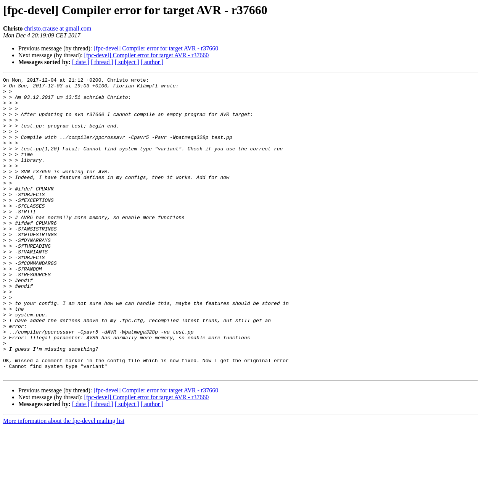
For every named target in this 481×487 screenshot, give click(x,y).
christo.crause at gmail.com (58, 28)
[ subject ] (127, 62)
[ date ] (80, 62)
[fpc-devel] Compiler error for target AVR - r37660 (155, 48)
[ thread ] (102, 62)
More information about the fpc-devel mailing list (63, 480)
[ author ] (152, 62)
